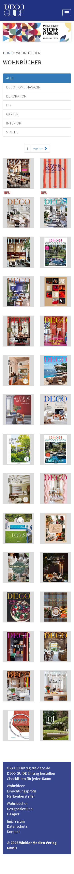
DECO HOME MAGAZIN (23, 87)
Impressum (16, 821)
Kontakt (13, 831)
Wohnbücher (17, 803)
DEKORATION (16, 96)
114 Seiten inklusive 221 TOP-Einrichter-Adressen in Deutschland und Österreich (18, 332)
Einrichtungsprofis (21, 791)
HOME (8, 52)
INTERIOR (13, 123)
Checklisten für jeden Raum (29, 778)
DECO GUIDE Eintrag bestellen (31, 773)
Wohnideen (16, 785)
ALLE (10, 78)
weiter (40, 148)
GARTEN (12, 114)
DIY (8, 105)
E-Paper (13, 814)
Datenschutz (17, 826)
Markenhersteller (21, 796)
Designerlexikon (20, 808)
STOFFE (12, 132)
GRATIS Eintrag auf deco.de (28, 768)
